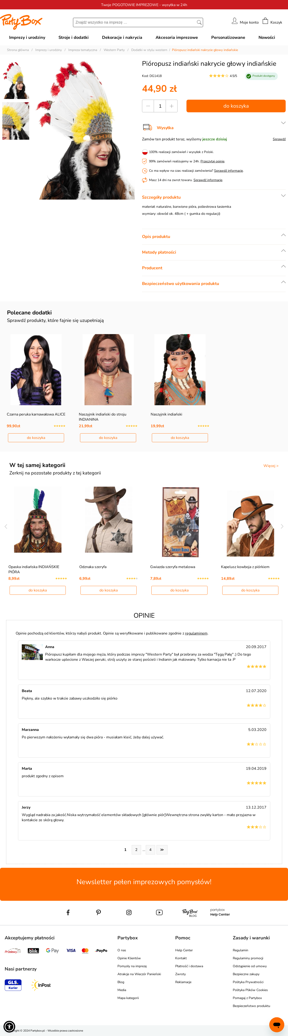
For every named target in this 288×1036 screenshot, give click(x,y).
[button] (9, 1026)
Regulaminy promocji (248, 958)
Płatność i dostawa (189, 966)
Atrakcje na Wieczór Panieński (139, 974)
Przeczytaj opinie (212, 161)
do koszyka (236, 105)
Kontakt (181, 958)
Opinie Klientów (129, 958)
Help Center (184, 950)
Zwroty (180, 974)
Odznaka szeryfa (92, 566)
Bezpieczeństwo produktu (251, 1006)
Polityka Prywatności (248, 982)
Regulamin (240, 950)
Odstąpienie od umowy (250, 966)
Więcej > (271, 465)
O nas (121, 950)
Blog (120, 982)
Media (121, 990)
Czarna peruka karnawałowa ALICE (36, 414)
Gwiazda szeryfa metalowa (172, 566)
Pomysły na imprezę (132, 966)
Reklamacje (183, 982)
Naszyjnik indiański (166, 414)
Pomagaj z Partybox (247, 998)
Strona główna (18, 50)
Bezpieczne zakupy (246, 974)
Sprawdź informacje (228, 170)
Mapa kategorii (128, 998)
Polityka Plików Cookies (250, 990)
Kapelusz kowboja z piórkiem (245, 566)
